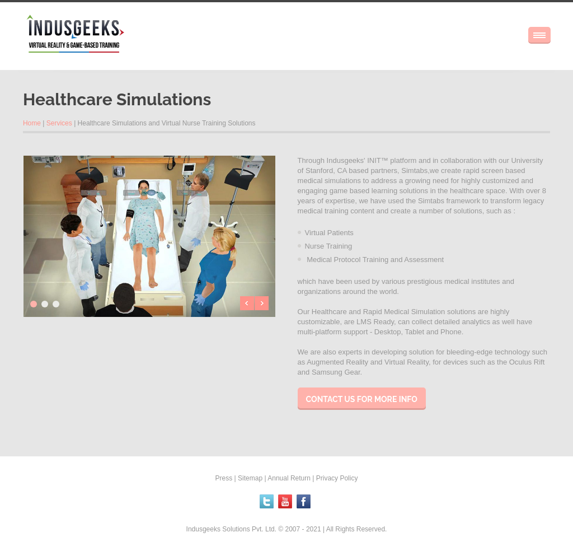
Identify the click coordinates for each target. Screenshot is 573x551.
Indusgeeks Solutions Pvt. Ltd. (232, 529)
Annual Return (289, 478)
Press (224, 478)
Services (59, 123)
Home (32, 123)
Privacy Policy (337, 478)
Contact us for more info (361, 399)
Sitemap (250, 478)
